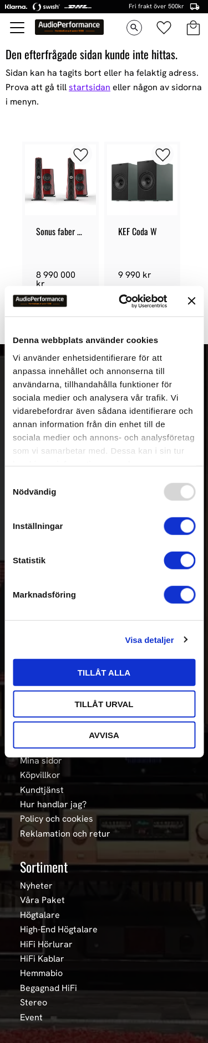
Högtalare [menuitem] (40, 915)
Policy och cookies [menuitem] (56, 819)
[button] (17, 27)
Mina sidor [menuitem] (41, 761)
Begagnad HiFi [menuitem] (48, 988)
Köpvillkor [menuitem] (40, 775)
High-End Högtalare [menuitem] (59, 930)
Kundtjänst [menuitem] (42, 790)
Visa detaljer (149, 639)
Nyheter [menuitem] (36, 886)
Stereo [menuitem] (33, 1003)
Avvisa (104, 735)
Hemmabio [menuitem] (41, 973)
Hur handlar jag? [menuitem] (53, 805)
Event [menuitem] (31, 1018)
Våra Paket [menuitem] (42, 900)
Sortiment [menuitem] (44, 866)
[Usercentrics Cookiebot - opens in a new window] (124, 301)
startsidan (89, 87)
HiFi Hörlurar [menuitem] (46, 944)
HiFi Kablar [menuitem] (42, 959)
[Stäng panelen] (191, 301)
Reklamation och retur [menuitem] (65, 834)
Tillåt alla (104, 672)
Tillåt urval (103, 703)
